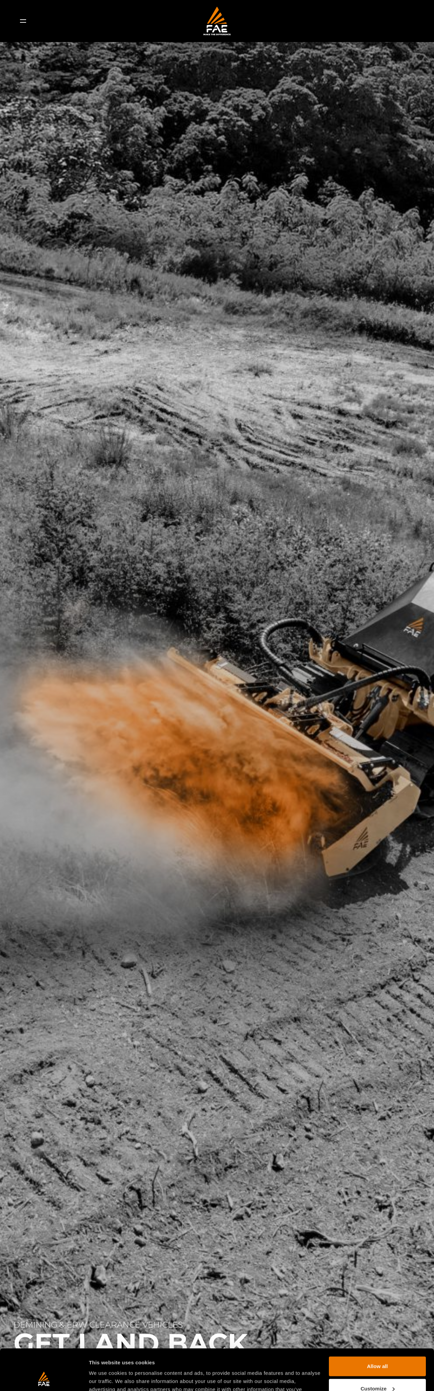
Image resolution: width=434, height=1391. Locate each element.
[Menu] (23, 21)
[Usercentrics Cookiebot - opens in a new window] (44, 1378)
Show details (104, 1377)
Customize (377, 1350)
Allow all (377, 1328)
